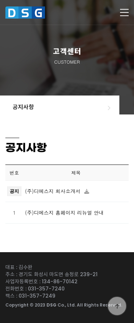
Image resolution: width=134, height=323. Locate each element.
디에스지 (33, 12)
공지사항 (23, 107)
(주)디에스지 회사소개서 (53, 191)
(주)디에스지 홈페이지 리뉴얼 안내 (64, 212)
